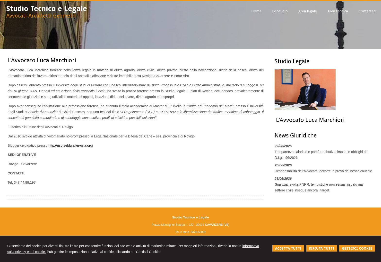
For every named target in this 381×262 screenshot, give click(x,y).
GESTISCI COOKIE (357, 248)
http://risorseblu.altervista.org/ (70, 145)
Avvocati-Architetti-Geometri (41, 16)
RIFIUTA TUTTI (321, 248)
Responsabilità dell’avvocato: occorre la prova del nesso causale (323, 171)
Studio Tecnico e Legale (46, 8)
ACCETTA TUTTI (288, 248)
